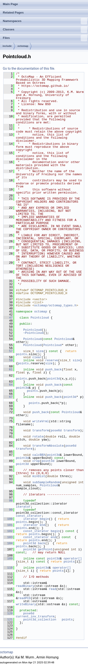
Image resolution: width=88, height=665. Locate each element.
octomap (23, 46)
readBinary (25, 586)
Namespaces (45, 21)
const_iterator (29, 516)
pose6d (56, 430)
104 (8, 543)
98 (8, 500)
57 (8, 351)
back (41, 543)
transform (40, 430)
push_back (53, 369)
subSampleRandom (46, 482)
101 (8, 525)
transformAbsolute (48, 446)
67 (8, 397)
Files (45, 38)
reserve (51, 360)
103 (8, 537)
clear (37, 357)
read (52, 589)
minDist (38, 476)
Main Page (10, 4)
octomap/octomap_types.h (55, 305)
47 (8, 317)
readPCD (24, 598)
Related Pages (13, 12)
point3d (53, 378)
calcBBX (38, 455)
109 (8, 558)
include (7, 46)
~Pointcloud (33, 333)
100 (8, 519)
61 (8, 369)
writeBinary (26, 604)
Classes (45, 29)
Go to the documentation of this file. (29, 68)
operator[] (74, 558)
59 (8, 360)
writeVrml (40, 421)
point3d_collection (39, 619)
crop (36, 461)
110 (8, 568)
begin (44, 519)
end (42, 525)
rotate (37, 436)
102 (8, 531)
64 (8, 385)
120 (8, 613)
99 (8, 510)
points (21, 354)
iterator (23, 507)
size (39, 351)
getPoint (45, 549)
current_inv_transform (35, 616)
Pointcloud (40, 317)
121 (8, 619)
